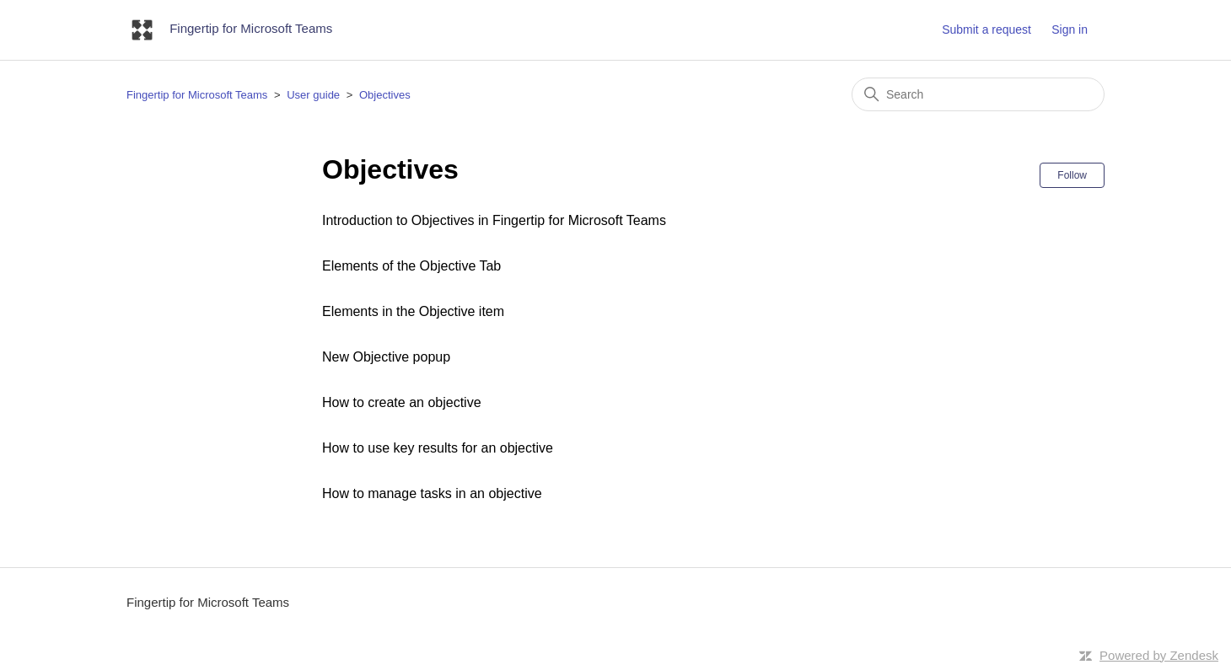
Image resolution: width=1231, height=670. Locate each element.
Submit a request (986, 29)
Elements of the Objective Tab (411, 266)
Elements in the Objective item (413, 311)
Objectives (385, 94)
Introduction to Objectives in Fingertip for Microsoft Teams (494, 220)
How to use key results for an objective (437, 448)
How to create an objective (401, 402)
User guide (313, 94)
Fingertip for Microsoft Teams (196, 94)
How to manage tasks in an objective (432, 493)
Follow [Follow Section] (1072, 175)
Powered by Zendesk (1158, 655)
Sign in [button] (1069, 29)
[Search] (978, 94)
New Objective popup (386, 357)
